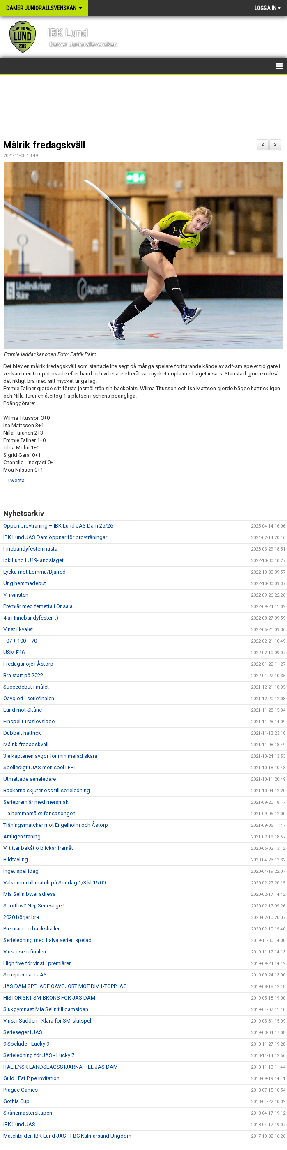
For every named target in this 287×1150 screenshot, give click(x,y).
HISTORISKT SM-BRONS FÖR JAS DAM (49, 998)
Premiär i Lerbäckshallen (32, 929)
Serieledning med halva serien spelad (47, 940)
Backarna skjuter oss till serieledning (46, 790)
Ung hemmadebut (24, 583)
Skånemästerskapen (27, 1113)
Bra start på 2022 (23, 675)
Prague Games (20, 1090)
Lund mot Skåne (22, 710)
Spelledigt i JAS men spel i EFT (39, 767)
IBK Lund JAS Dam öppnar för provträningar (55, 537)
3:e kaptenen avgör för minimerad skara (50, 756)
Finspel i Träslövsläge (29, 721)
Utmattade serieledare (29, 779)
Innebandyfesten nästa (30, 549)
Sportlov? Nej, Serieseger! (33, 905)
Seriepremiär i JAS (25, 975)
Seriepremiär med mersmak (36, 802)
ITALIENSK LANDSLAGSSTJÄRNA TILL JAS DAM (60, 1067)
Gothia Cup (16, 1101)
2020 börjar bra (21, 917)
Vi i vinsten (15, 595)
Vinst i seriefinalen (24, 952)
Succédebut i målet (26, 687)
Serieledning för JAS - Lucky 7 (38, 1055)
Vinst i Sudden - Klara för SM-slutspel (47, 1021)
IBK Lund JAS (19, 1124)
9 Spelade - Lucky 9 (26, 1044)
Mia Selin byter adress (29, 894)
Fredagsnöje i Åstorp (28, 664)
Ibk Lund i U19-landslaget (33, 560)
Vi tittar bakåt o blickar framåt (38, 848)
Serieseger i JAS (22, 1032)
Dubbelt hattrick (22, 733)
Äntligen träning (22, 836)
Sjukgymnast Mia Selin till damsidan (45, 1009)
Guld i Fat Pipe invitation (31, 1078)
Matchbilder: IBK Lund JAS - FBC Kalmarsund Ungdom (67, 1136)
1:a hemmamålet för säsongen (39, 813)
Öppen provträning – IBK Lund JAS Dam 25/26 (58, 526)
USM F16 (14, 652)
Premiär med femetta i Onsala (38, 606)
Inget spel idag (21, 871)
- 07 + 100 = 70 (20, 641)
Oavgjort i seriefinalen (28, 698)
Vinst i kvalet (18, 629)
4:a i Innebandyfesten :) (30, 618)
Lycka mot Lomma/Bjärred (34, 572)
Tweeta (16, 480)
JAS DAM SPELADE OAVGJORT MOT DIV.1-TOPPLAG (65, 986)
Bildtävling (15, 859)
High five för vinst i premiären (37, 963)
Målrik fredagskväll (44, 145)
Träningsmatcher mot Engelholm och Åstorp (55, 825)
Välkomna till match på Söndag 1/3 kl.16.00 (54, 882)
